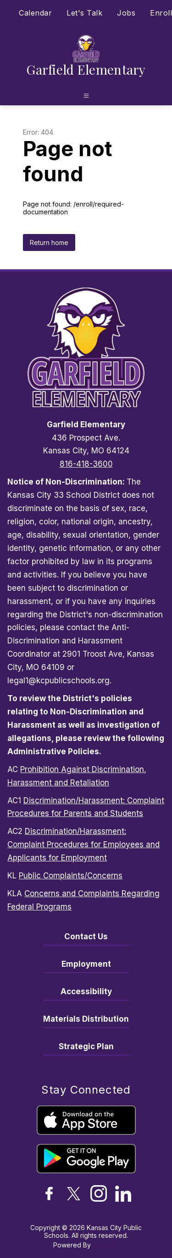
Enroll (161, 12)
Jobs (126, 12)
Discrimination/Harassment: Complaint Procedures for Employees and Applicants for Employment (83, 844)
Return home (49, 242)
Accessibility (86, 991)
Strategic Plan (86, 1046)
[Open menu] (86, 96)
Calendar (35, 12)
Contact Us (86, 936)
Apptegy (106, 1245)
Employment (86, 964)
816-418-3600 (86, 463)
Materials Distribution (86, 1019)
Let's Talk (84, 12)
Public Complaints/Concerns (70, 875)
